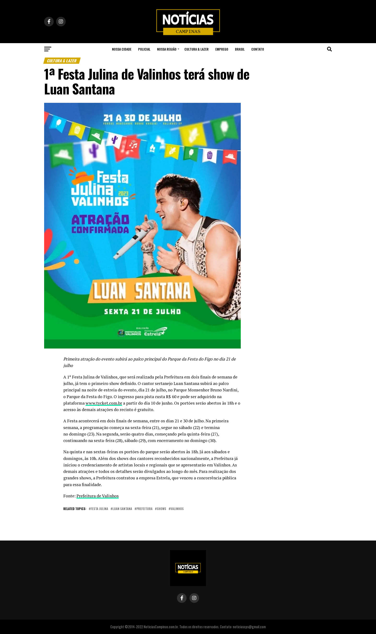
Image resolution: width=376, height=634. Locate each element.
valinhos (177, 509)
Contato (257, 49)
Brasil (240, 49)
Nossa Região (166, 49)
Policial (144, 49)
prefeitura (144, 509)
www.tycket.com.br (104, 403)
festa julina (99, 509)
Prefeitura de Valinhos (97, 496)
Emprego (221, 49)
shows (161, 509)
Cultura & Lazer (196, 49)
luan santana (122, 509)
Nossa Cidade (121, 49)
